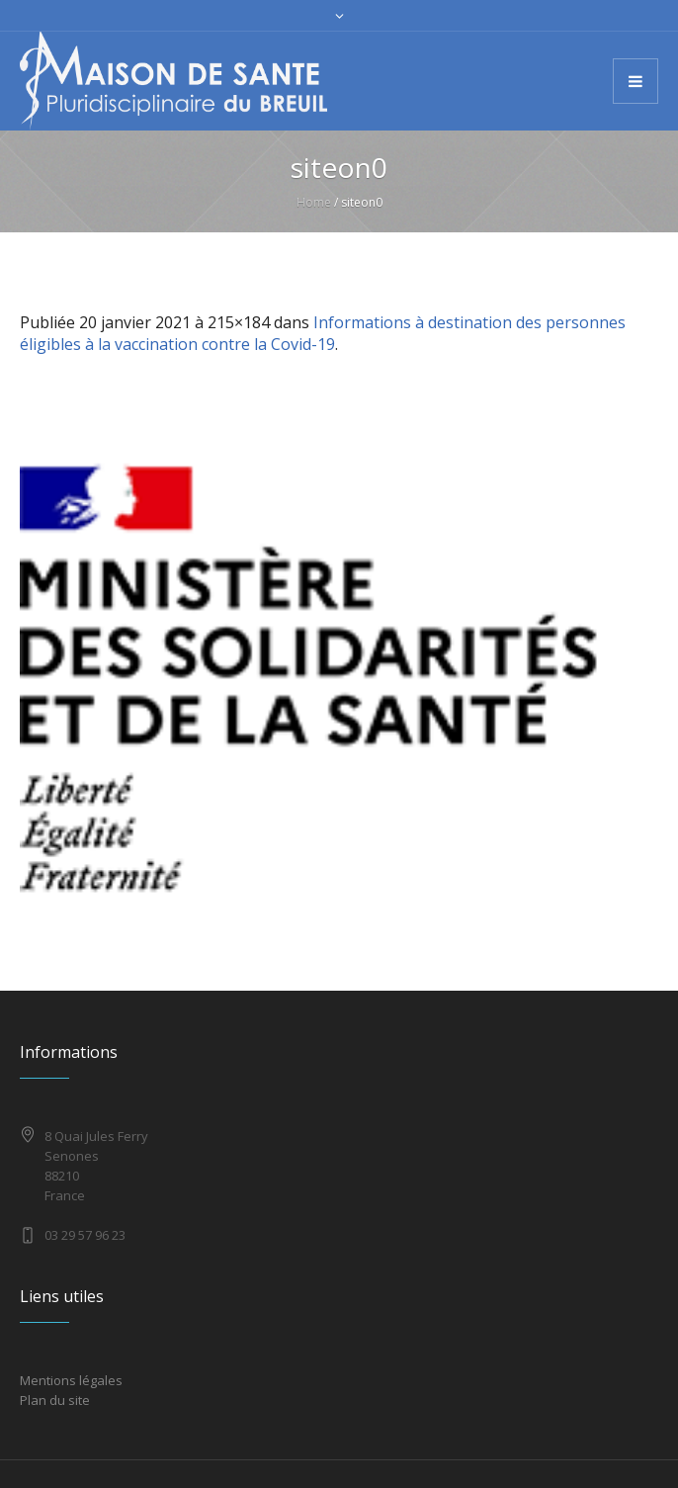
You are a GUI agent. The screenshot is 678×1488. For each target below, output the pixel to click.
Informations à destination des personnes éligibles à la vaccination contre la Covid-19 (323, 333)
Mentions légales (71, 1380)
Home (314, 202)
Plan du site (55, 1400)
